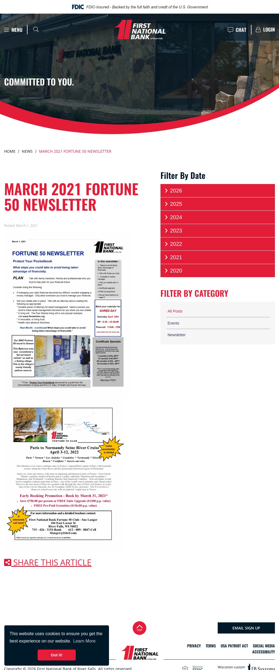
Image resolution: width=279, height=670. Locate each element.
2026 (173, 190)
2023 (173, 230)
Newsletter (177, 335)
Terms (211, 645)
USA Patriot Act (234, 645)
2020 (173, 270)
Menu (13, 29)
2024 (173, 217)
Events (173, 323)
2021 (173, 257)
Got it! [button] (56, 655)
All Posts (175, 311)
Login (265, 29)
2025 (173, 204)
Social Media (264, 645)
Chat (237, 29)
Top (139, 627)
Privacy (194, 645)
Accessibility (263, 652)
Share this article (48, 562)
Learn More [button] (84, 641)
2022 (173, 244)
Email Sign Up (246, 628)
